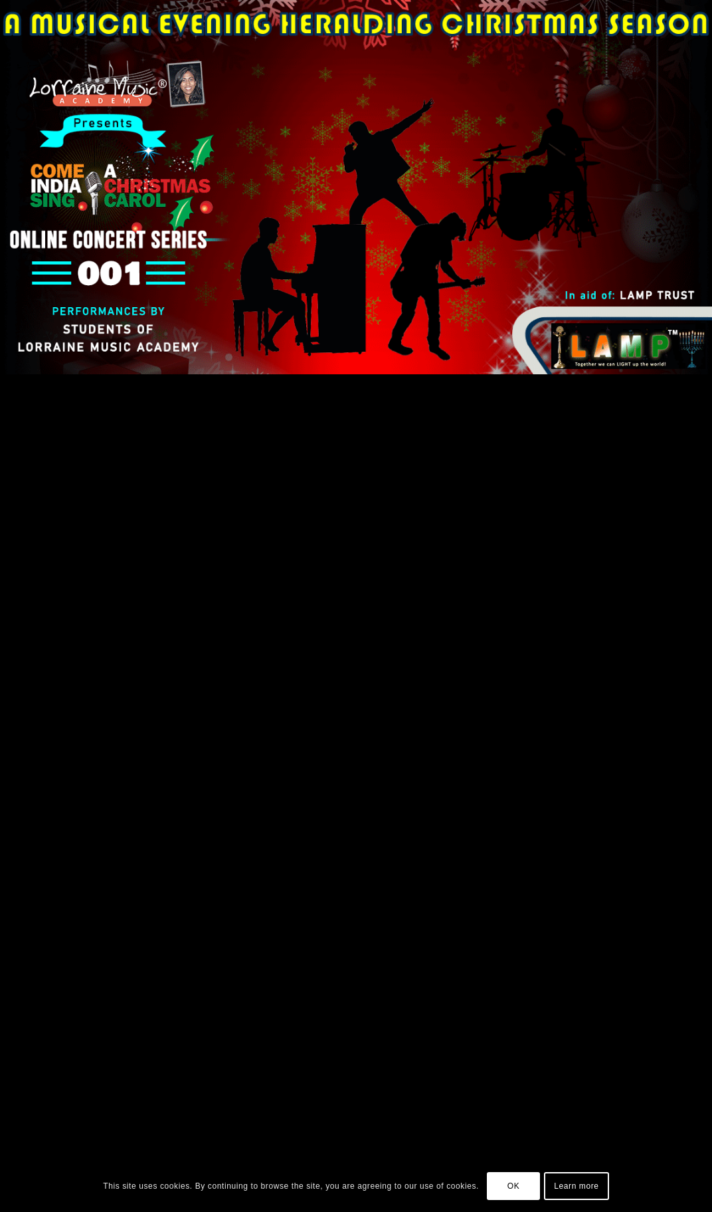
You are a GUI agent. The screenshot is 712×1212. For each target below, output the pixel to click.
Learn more (576, 1186)
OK (513, 1186)
